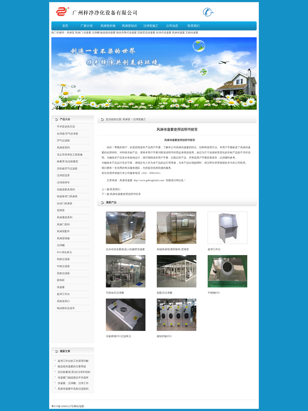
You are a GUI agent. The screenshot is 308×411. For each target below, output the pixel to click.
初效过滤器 (63, 259)
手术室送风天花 (66, 126)
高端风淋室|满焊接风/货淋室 (176, 231)
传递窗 (87, 32)
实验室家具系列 (66, 189)
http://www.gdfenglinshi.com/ (149, 180)
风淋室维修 (63, 238)
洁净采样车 (63, 182)
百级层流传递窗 (146, 32)
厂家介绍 (87, 25)
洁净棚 (95, 32)
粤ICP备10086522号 (62, 406)
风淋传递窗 (178, 32)
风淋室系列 (63, 147)
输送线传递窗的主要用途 (72, 366)
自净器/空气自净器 (67, 133)
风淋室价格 (108, 25)
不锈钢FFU (227, 274)
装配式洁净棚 (176, 274)
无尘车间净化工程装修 (70, 154)
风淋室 (70, 32)
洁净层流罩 (63, 175)
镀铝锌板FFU (176, 318)
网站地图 (79, 406)
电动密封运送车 (66, 308)
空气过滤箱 (63, 140)
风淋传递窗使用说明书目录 (125, 194)
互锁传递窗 (191, 32)
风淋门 (79, 32)
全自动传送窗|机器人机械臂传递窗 (125, 231)
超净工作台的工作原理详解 (73, 360)
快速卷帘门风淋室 (67, 196)
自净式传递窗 (163, 32)
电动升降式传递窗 (126, 32)
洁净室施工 (150, 25)
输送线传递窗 (108, 32)
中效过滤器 (63, 266)
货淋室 (61, 210)
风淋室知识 (129, 25)
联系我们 (194, 25)
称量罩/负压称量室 (67, 161)
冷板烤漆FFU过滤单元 (125, 318)
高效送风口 (63, 301)
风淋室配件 (63, 231)
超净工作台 (227, 231)
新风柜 (61, 280)
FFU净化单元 (64, 252)
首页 (65, 25)
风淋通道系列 (64, 217)
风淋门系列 (63, 224)
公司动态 (172, 25)
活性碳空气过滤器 (67, 168)
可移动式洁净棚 (125, 274)
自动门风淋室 (64, 203)
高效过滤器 (63, 273)
